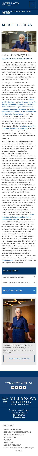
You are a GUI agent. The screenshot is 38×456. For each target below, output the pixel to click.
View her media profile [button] (19, 358)
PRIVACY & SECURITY (12, 429)
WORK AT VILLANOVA (12, 445)
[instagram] (24, 387)
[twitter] (16, 387)
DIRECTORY (8, 442)
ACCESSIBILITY (10, 437)
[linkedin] (20, 387)
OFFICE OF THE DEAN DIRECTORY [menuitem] (16, 283)
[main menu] (32, 4)
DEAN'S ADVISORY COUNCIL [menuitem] (14, 277)
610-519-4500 (20, 417)
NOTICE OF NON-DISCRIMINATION (17, 432)
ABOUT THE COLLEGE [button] (12, 290)
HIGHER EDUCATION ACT (14, 435)
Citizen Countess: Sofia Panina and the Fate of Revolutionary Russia (18, 217)
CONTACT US (20, 415)
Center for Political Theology (15, 109)
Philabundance (7, 260)
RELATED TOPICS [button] (10, 271)
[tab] (19, 271)
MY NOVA (7, 440)
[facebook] (12, 387)
